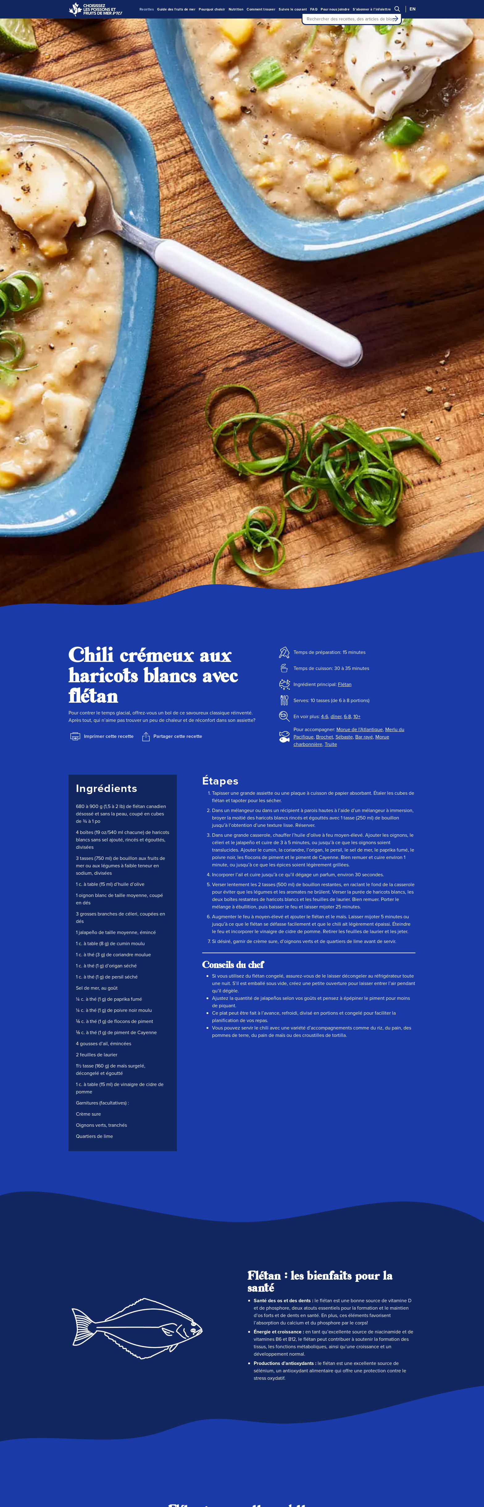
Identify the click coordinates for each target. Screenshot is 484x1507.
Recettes (147, 9)
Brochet (324, 736)
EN (412, 9)
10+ (357, 716)
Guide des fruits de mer (176, 9)
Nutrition (236, 9)
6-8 (347, 716)
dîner (336, 716)
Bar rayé (364, 736)
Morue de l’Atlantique (359, 729)
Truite (331, 744)
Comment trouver (261, 9)
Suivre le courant (293, 9)
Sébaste (344, 736)
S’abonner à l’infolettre (372, 9)
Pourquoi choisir (212, 9)
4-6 (324, 716)
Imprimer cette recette (102, 736)
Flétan (345, 684)
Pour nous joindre (335, 9)
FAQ (313, 9)
